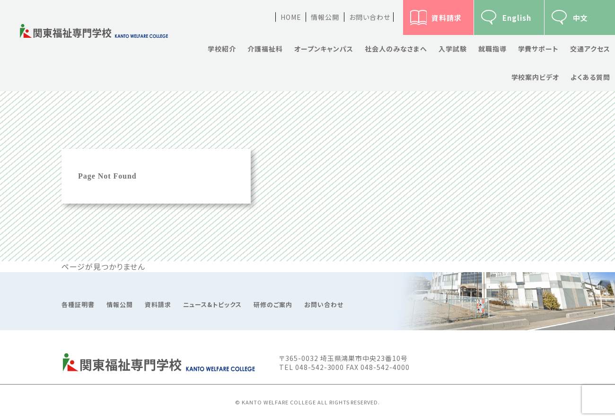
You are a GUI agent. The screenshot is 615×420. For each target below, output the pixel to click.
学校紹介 (222, 48)
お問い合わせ (369, 17)
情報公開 (325, 17)
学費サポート (538, 48)
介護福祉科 (265, 48)
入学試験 (453, 48)
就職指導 (492, 48)
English (516, 18)
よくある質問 (590, 77)
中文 (580, 18)
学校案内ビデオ (535, 77)
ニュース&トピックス (212, 304)
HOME (291, 17)
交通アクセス (590, 48)
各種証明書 (78, 304)
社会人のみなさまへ (396, 48)
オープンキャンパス (324, 48)
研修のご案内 (273, 304)
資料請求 (446, 18)
